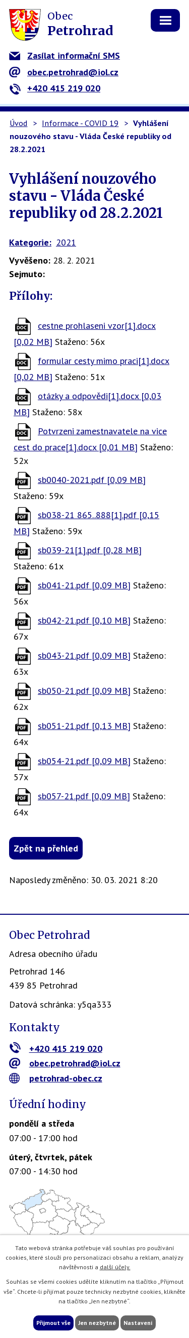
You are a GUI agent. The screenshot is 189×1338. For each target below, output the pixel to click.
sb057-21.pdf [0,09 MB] (84, 796)
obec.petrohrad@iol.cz (63, 72)
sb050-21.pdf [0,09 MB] (84, 690)
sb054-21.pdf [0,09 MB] (84, 761)
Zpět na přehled (46, 848)
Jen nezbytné (97, 1322)
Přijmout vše (53, 1322)
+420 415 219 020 (54, 88)
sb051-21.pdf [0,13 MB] (84, 726)
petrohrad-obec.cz (55, 1078)
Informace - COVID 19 (80, 123)
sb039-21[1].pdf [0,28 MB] (90, 550)
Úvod (18, 123)
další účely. (115, 1267)
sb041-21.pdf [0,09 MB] (84, 585)
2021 (66, 242)
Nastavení (138, 1322)
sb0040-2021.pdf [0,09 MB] (92, 479)
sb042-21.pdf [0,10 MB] (84, 620)
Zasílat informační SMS (64, 55)
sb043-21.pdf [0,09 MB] (84, 655)
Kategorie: (30, 242)
